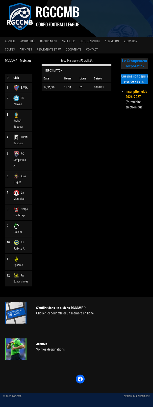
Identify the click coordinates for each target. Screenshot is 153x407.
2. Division (130, 41)
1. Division (112, 41)
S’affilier (68, 41)
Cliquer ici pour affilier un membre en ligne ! (65, 313)
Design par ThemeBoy (137, 396)
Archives (26, 49)
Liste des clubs (89, 41)
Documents (73, 49)
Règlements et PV (49, 49)
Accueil (10, 41)
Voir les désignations (50, 349)
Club (16, 78)
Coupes (10, 49)
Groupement (48, 41)
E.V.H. (20, 87)
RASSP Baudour (18, 120)
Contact (92, 49)
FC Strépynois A (19, 160)
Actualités (27, 41)
